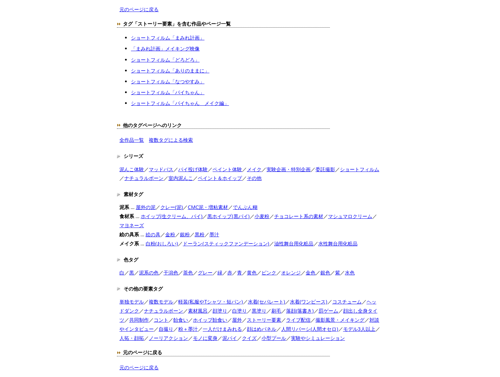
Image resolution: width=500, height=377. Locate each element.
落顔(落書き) (300, 310)
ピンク (269, 272)
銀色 (325, 272)
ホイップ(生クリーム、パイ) (172, 216)
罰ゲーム (328, 310)
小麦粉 (262, 216)
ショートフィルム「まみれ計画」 (167, 37)
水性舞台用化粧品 (337, 243)
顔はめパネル (261, 329)
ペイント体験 (227, 169)
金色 (310, 272)
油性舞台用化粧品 (293, 243)
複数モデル (161, 301)
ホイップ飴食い (210, 319)
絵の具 (153, 234)
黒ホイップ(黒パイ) (228, 216)
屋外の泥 (145, 207)
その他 (254, 178)
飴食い (180, 319)
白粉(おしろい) (162, 243)
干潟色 (171, 272)
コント (161, 319)
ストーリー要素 (264, 319)
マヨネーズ (131, 225)
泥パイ (229, 338)
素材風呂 (198, 310)
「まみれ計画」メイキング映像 (165, 48)
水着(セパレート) (266, 301)
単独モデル (131, 301)
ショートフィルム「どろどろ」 (165, 59)
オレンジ (291, 272)
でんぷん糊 (245, 207)
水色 (350, 272)
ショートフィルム (359, 169)
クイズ (249, 338)
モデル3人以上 (359, 329)
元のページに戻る (139, 9)
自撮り (166, 329)
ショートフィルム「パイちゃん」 (167, 92)
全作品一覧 (131, 140)
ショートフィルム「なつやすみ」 (167, 81)
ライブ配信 (298, 319)
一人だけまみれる (222, 329)
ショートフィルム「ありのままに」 (170, 70)
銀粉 (185, 234)
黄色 (252, 272)
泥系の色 (149, 272)
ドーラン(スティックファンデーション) (226, 243)
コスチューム (347, 301)
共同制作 (139, 319)
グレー (205, 272)
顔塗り (220, 310)
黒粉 (199, 234)
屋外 (237, 319)
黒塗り (259, 310)
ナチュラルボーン (144, 178)
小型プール (274, 338)
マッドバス (161, 169)
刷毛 (276, 310)
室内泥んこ (180, 178)
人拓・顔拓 (131, 338)
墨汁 (214, 234)
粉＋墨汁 (188, 329)
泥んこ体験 (131, 169)
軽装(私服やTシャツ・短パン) (210, 301)
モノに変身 (205, 338)
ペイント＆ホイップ (220, 178)
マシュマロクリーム (350, 216)
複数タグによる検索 (171, 140)
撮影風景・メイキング (339, 319)
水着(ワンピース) (308, 301)
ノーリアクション (168, 338)
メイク (254, 169)
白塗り (239, 310)
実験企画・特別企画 (288, 169)
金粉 (170, 234)
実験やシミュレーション (318, 338)
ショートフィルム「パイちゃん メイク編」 (180, 103)
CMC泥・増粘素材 (208, 207)
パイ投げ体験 (193, 169)
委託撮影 (325, 169)
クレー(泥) (171, 207)
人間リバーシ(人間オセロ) (309, 329)
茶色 (188, 272)
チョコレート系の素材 (298, 216)
